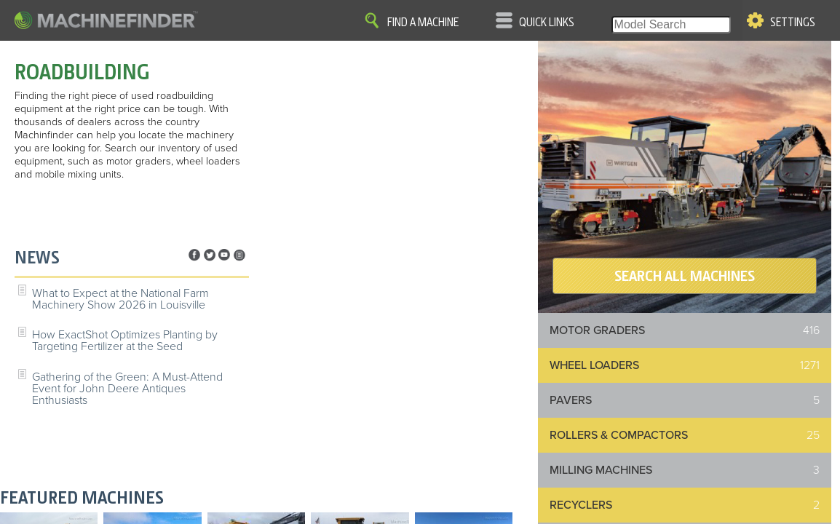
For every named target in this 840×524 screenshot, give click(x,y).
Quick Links (546, 22)
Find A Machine (423, 22)
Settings (792, 22)
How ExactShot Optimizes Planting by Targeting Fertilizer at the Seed (125, 341)
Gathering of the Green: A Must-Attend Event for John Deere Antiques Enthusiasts (127, 389)
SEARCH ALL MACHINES (684, 276)
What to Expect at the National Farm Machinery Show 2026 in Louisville (120, 299)
